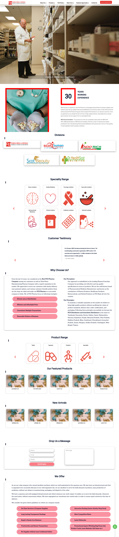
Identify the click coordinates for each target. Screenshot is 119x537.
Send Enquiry (42, 464)
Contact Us (94, 3)
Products (52, 3)
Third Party (60, 3)
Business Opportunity (82, 3)
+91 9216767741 (106, 2)
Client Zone (70, 3)
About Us (43, 3)
